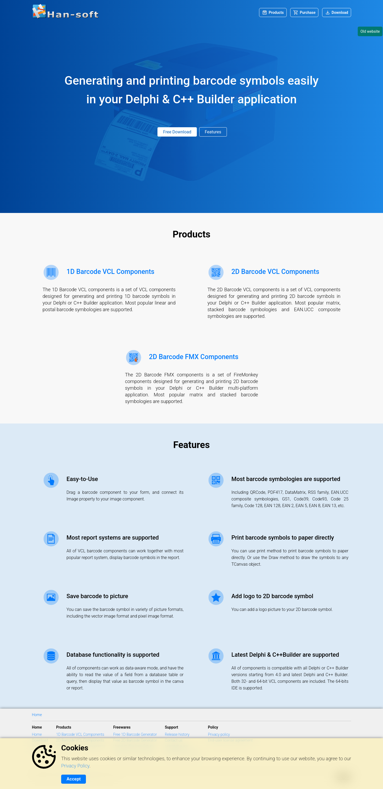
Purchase (307, 12)
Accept (73, 779)
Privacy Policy (75, 766)
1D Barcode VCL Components (110, 272)
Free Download (177, 131)
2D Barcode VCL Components (275, 272)
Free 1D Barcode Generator (135, 734)
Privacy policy (219, 734)
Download (340, 12)
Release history (177, 734)
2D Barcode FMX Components (193, 357)
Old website (370, 31)
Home (37, 715)
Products (276, 12)
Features (213, 131)
